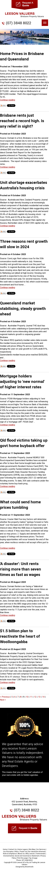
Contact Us (12, 849)
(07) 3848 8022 (18, 23)
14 (43, 696)
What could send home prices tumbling (20, 504)
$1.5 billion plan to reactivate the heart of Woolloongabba (20, 636)
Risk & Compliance (10, 853)
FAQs (16, 851)
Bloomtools (29, 867)
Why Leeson (30, 853)
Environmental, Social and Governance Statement (21, 856)
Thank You (23, 851)
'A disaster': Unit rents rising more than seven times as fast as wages (20, 569)
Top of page (33, 858)
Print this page (22, 858)
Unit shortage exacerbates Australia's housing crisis (23, 185)
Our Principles (8, 851)
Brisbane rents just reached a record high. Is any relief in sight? (22, 121)
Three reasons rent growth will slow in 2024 (24, 244)
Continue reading (7, 100)
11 (31, 696)
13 (39, 696)
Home (5, 849)
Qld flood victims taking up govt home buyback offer (23, 443)
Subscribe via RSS (3, 105)
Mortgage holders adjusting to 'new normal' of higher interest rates (22, 381)
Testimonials (40, 853)
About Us (21, 853)
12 (35, 696)
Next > (3, 699)
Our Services (40, 849)
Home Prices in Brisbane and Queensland (22, 56)
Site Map (32, 849)
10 (27, 696)
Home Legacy (23, 849)
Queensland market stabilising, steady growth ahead (23, 308)
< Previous (5, 696)
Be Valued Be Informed (36, 851)
